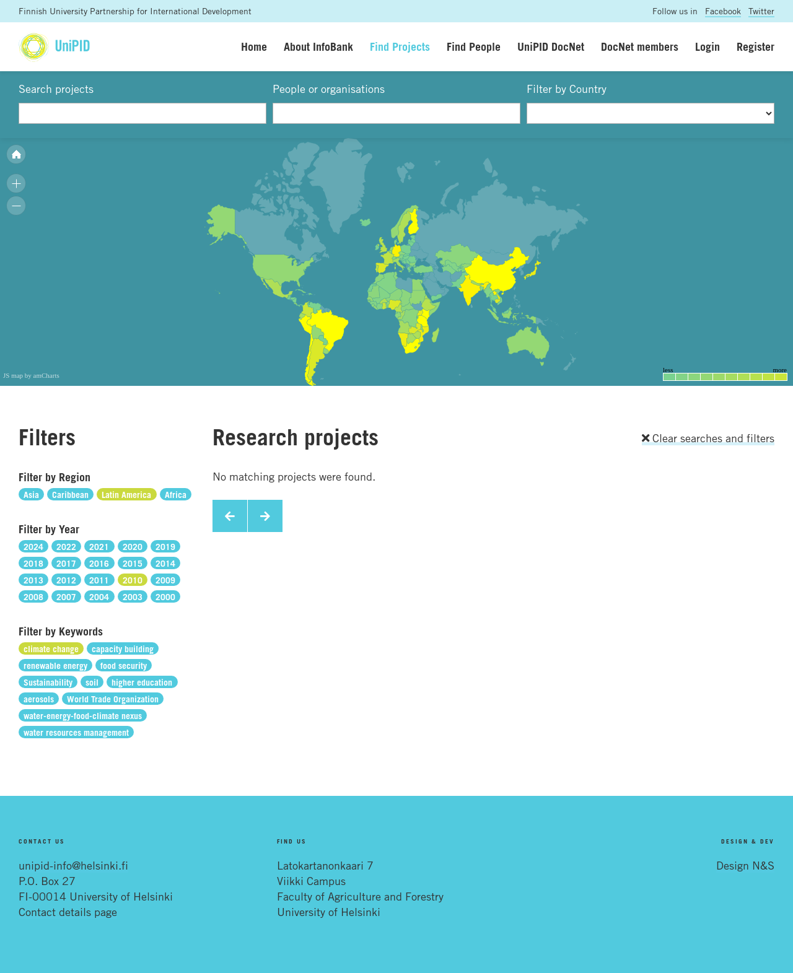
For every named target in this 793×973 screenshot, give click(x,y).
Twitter (761, 11)
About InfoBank (318, 46)
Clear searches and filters (708, 438)
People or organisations (329, 88)
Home (254, 46)
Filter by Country (567, 88)
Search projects (56, 88)
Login (707, 46)
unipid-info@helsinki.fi (73, 865)
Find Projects (400, 46)
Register (755, 46)
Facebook (723, 11)
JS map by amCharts (31, 375)
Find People (474, 46)
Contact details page (68, 911)
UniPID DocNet (550, 46)
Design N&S (745, 865)
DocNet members (639, 46)
